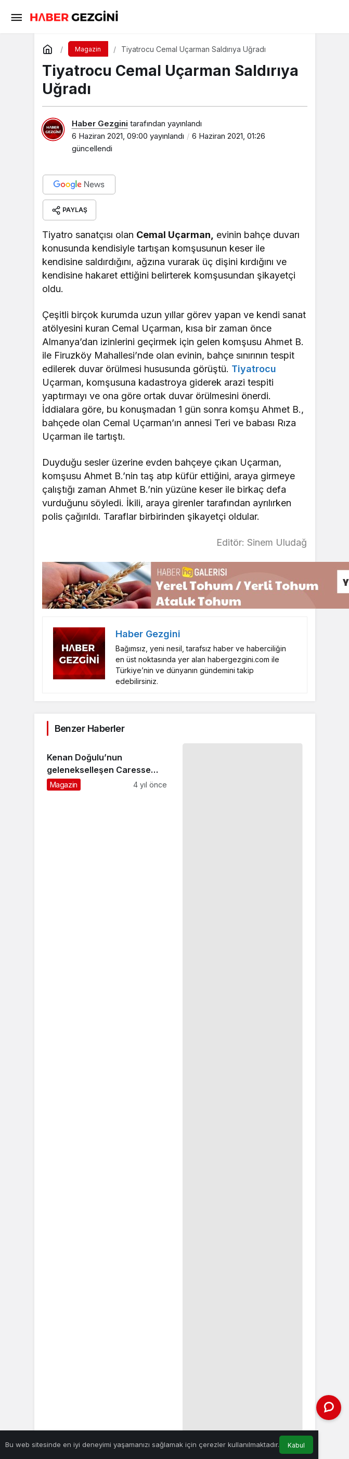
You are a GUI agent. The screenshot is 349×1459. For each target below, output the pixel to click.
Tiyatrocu (253, 368)
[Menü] (16, 16)
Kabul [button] (296, 1445)
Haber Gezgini (100, 123)
